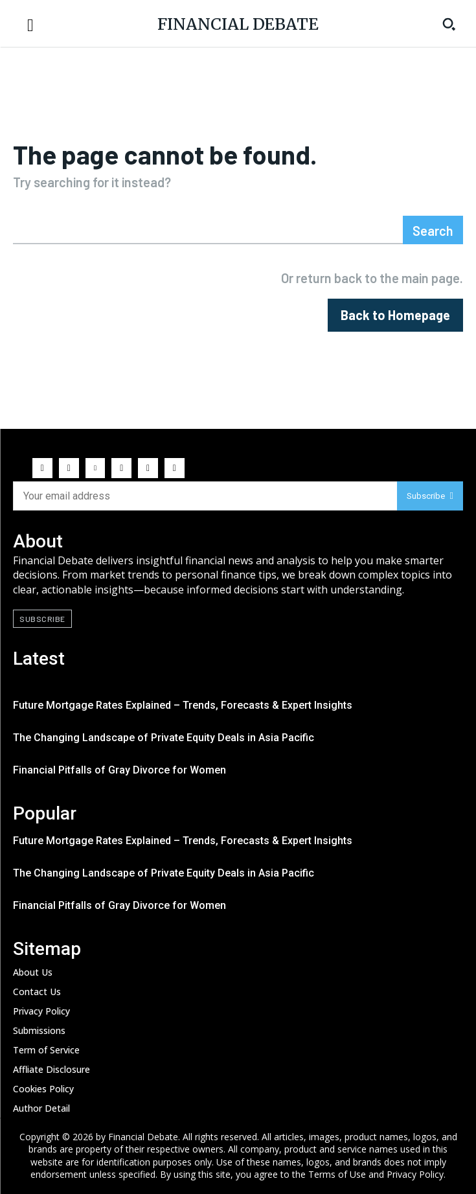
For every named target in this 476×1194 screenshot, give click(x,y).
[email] (205, 496)
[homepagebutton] (395, 315)
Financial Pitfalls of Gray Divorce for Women (119, 770)
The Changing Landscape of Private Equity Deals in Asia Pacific (163, 737)
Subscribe (430, 496)
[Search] (433, 230)
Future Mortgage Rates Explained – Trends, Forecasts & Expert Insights (182, 705)
